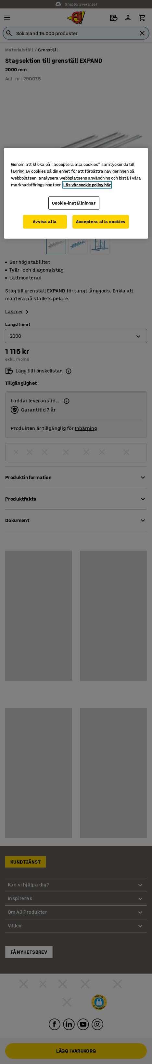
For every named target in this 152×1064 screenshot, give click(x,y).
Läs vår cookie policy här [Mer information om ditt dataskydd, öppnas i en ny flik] (87, 184)
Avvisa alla (45, 221)
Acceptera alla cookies (100, 221)
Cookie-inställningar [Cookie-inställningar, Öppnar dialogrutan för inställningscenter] (74, 203)
